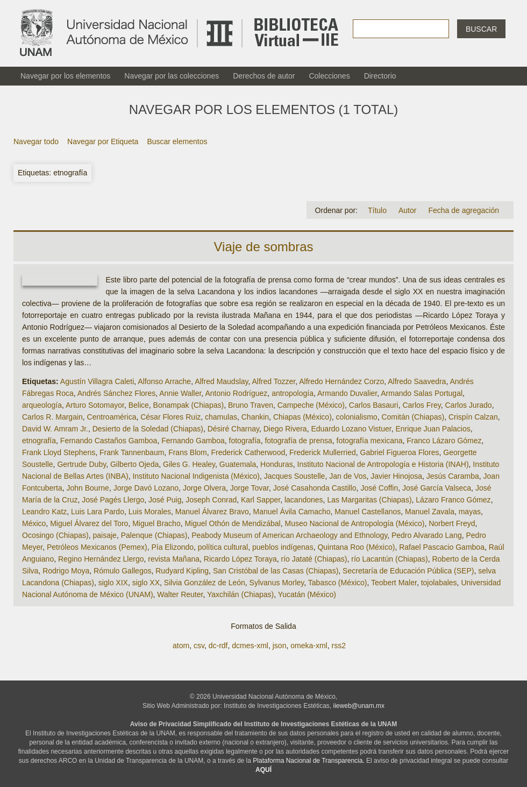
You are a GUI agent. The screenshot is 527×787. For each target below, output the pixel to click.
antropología (293, 393)
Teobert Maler (394, 582)
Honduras (276, 464)
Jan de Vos (347, 476)
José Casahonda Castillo (315, 488)
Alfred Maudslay (221, 381)
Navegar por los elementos (65, 76)
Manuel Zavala (429, 511)
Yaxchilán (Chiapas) (240, 594)
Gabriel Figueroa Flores (399, 452)
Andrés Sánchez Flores (116, 393)
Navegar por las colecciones (171, 76)
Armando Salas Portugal (421, 393)
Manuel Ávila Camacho (292, 511)
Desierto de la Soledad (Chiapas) (147, 428)
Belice (139, 405)
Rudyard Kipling (182, 570)
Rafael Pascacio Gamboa (442, 547)
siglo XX (146, 582)
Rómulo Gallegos (122, 570)
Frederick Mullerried (322, 452)
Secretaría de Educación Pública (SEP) (408, 570)
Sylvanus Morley (277, 582)
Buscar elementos (177, 141)
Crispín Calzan (473, 417)
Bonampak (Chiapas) (188, 405)
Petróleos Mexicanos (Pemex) (97, 547)
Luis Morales (150, 511)
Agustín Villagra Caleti (97, 381)
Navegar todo (36, 141)
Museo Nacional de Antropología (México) (354, 523)
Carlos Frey (421, 405)
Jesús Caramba (452, 476)
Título (377, 210)
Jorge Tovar (249, 488)
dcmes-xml (250, 645)
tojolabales (439, 582)
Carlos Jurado (468, 405)
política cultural (223, 547)
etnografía (39, 440)
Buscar (481, 29)
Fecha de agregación (463, 210)
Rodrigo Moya (65, 570)
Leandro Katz (44, 511)
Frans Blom (187, 452)
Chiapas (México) (302, 417)
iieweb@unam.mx (359, 706)
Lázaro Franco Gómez (453, 499)
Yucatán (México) (307, 594)
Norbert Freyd (452, 523)
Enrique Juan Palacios (432, 428)
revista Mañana (174, 559)
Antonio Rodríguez (236, 393)
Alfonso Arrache (164, 381)
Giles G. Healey (189, 464)
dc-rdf (218, 645)
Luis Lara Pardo (97, 511)
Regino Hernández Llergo (101, 559)
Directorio (380, 76)
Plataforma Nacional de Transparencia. (308, 760)
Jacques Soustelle (294, 476)
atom (181, 645)
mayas (470, 511)
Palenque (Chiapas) (154, 535)
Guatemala (237, 464)
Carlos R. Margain (52, 417)
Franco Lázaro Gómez (444, 440)
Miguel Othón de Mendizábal (232, 523)
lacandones (303, 499)
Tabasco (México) (337, 582)
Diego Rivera (285, 428)
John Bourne (88, 488)
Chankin (255, 417)
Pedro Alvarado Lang (426, 535)
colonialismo (357, 417)
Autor (407, 210)
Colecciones (329, 76)
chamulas (221, 417)
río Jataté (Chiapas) (314, 559)
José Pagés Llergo (113, 499)
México (34, 523)
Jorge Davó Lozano (146, 488)
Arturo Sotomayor (95, 405)
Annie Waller (180, 393)
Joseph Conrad (211, 499)
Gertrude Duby (81, 464)
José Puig (164, 499)
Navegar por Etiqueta (102, 141)
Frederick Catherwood (248, 452)
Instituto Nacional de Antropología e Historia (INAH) (383, 464)
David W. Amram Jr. (55, 428)
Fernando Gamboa (193, 440)
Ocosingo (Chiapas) (55, 535)
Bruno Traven (250, 405)
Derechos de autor (264, 76)
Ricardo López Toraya (240, 559)
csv (199, 645)
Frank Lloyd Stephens (58, 452)
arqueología (42, 405)
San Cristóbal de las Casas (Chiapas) (275, 570)
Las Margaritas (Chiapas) (369, 499)
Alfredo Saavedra (417, 381)
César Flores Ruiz (170, 417)
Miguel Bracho (156, 523)
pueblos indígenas (283, 547)
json (280, 645)
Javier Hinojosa (396, 476)
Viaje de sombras (264, 246)
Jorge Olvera (204, 488)
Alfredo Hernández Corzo (341, 381)
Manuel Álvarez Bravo (212, 511)
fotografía (245, 440)
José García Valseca (436, 488)
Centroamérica (112, 417)
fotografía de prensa (298, 440)
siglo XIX (113, 582)
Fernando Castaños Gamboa (109, 440)
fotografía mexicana (370, 440)
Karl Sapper (260, 499)
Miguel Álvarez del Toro (89, 523)
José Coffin (379, 488)
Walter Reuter (180, 594)
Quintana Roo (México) (356, 547)
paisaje (105, 535)
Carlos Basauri (373, 405)
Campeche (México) (311, 405)
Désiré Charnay (233, 428)
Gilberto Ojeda (134, 464)
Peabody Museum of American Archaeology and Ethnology (289, 535)
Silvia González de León (204, 582)
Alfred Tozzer (274, 381)
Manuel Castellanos (367, 511)
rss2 (338, 645)
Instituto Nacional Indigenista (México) (196, 476)
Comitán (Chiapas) (412, 417)
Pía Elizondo (172, 547)
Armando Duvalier (347, 393)
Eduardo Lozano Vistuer (351, 428)
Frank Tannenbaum (131, 452)
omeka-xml (308, 645)
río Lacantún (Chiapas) (389, 559)
